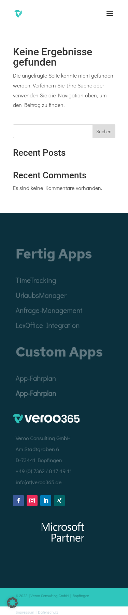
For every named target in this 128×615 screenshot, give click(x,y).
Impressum (25, 611)
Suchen (104, 131)
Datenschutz (48, 611)
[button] (12, 602)
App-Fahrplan (36, 393)
